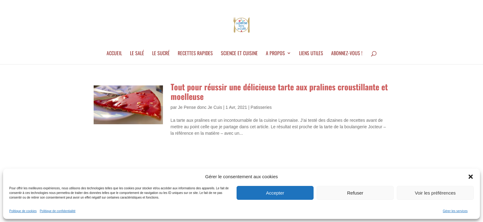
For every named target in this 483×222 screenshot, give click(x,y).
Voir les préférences (435, 192)
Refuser (355, 192)
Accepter (275, 192)
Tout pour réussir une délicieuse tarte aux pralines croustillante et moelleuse (279, 91)
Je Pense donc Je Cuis (200, 107)
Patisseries (261, 107)
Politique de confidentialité (57, 211)
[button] (471, 177)
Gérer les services (455, 211)
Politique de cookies (23, 211)
